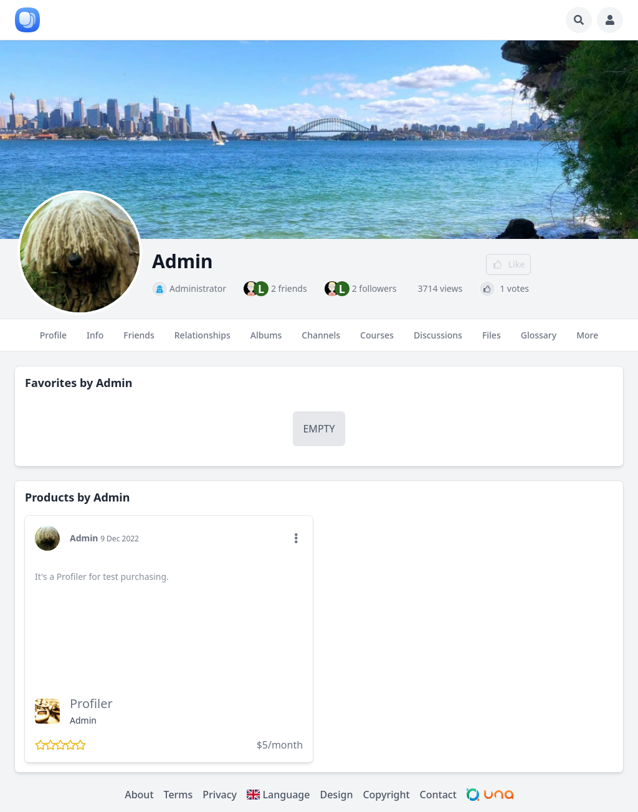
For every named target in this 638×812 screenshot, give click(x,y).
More (587, 340)
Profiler (91, 703)
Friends (138, 340)
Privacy (219, 794)
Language (278, 794)
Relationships (202, 340)
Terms (178, 794)
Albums (266, 340)
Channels (321, 340)
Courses (377, 340)
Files (491, 340)
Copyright (386, 794)
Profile (53, 340)
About (139, 794)
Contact (438, 794)
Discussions (438, 340)
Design (336, 794)
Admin (114, 382)
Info (95, 340)
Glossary (538, 340)
